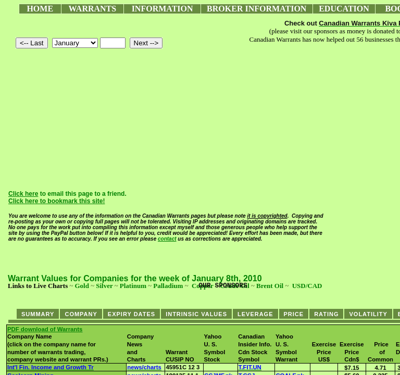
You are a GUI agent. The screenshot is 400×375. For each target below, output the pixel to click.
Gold (81, 286)
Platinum (133, 286)
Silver (104, 286)
